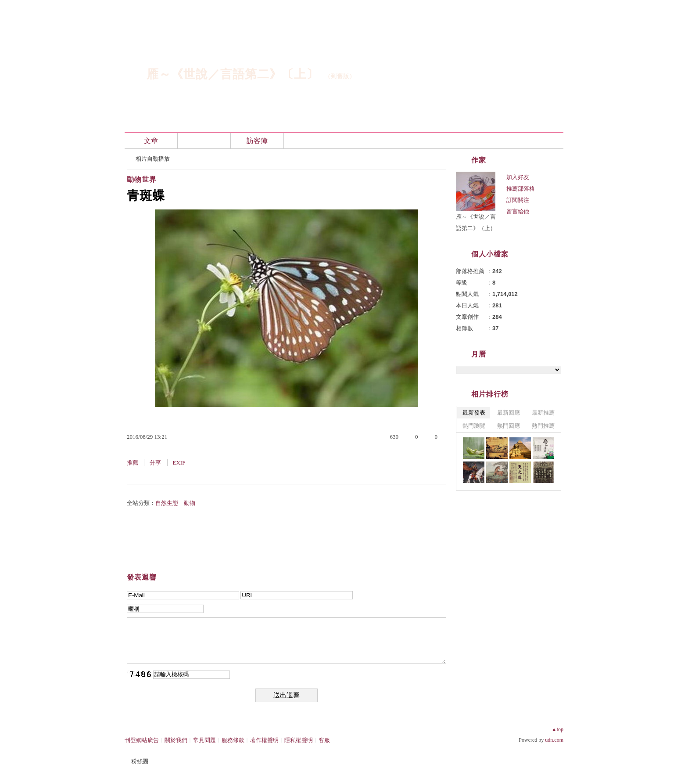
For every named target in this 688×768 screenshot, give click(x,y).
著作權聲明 (264, 740)
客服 (324, 740)
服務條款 (233, 740)
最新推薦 (543, 412)
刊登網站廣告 (142, 740)
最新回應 (508, 412)
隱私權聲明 (298, 740)
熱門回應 (508, 425)
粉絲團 (139, 761)
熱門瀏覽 (473, 425)
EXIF (179, 462)
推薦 (132, 462)
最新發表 (473, 412)
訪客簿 (257, 140)
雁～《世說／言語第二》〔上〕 (233, 74)
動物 (189, 503)
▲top (557, 729)
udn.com (554, 740)
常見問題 (204, 740)
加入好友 (517, 177)
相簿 (204, 140)
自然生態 (166, 503)
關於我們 (176, 740)
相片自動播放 (153, 158)
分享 (155, 462)
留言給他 (517, 211)
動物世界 (142, 179)
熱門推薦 (543, 425)
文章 (151, 140)
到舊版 (340, 76)
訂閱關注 (517, 200)
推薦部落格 (520, 188)
